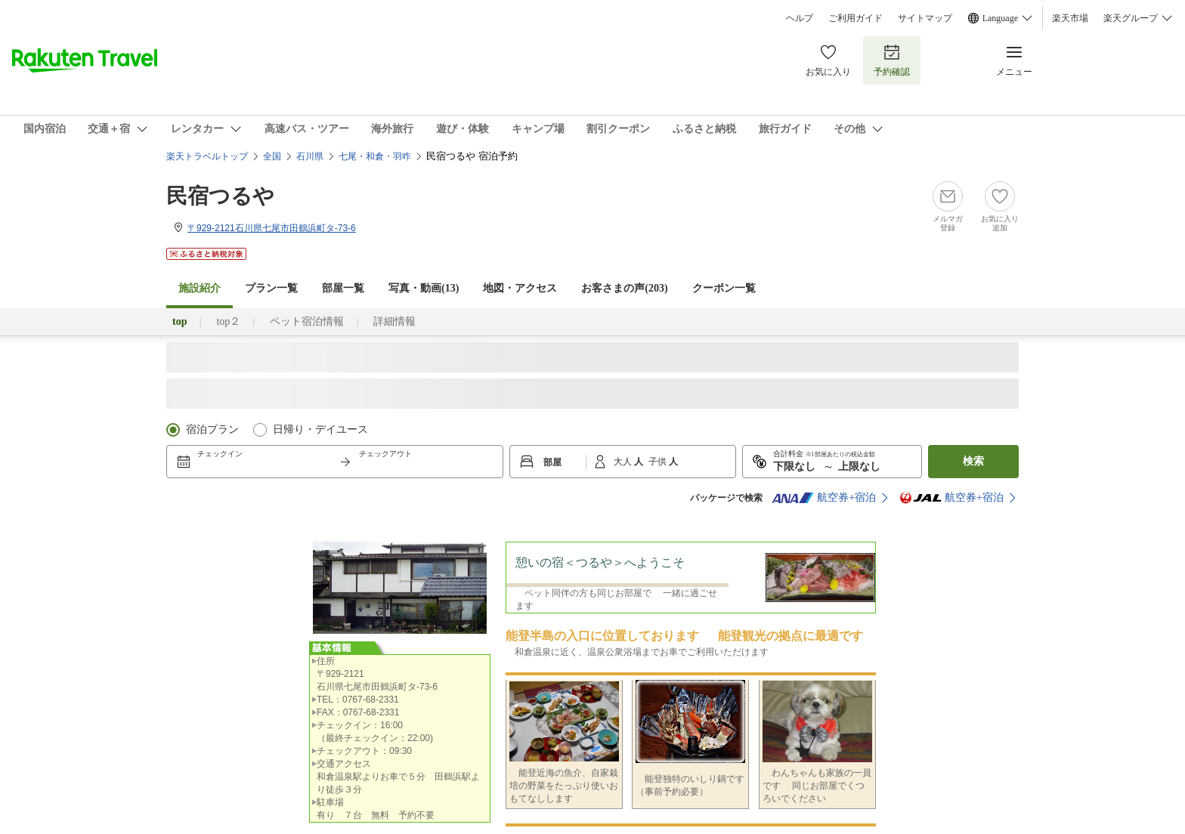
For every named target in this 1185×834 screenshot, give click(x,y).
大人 (624, 461)
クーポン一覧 (724, 288)
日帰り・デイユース (320, 429)
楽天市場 (1070, 18)
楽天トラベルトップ (207, 156)
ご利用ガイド (855, 18)
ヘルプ (799, 18)
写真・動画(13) (423, 288)
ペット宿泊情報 (307, 321)
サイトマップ (925, 18)
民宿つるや (220, 196)
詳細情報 (394, 321)
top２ (228, 321)
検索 (973, 461)
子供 (658, 461)
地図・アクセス (520, 288)
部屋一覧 (343, 288)
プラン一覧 (271, 288)
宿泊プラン (212, 429)
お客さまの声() (624, 288)
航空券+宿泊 (824, 498)
